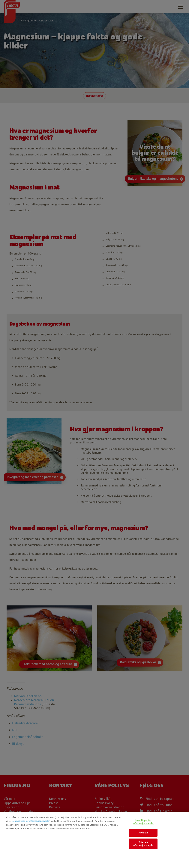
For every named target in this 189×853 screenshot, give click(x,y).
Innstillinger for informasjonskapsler (143, 822)
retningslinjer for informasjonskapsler (30, 821)
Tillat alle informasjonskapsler (143, 844)
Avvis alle (143, 832)
